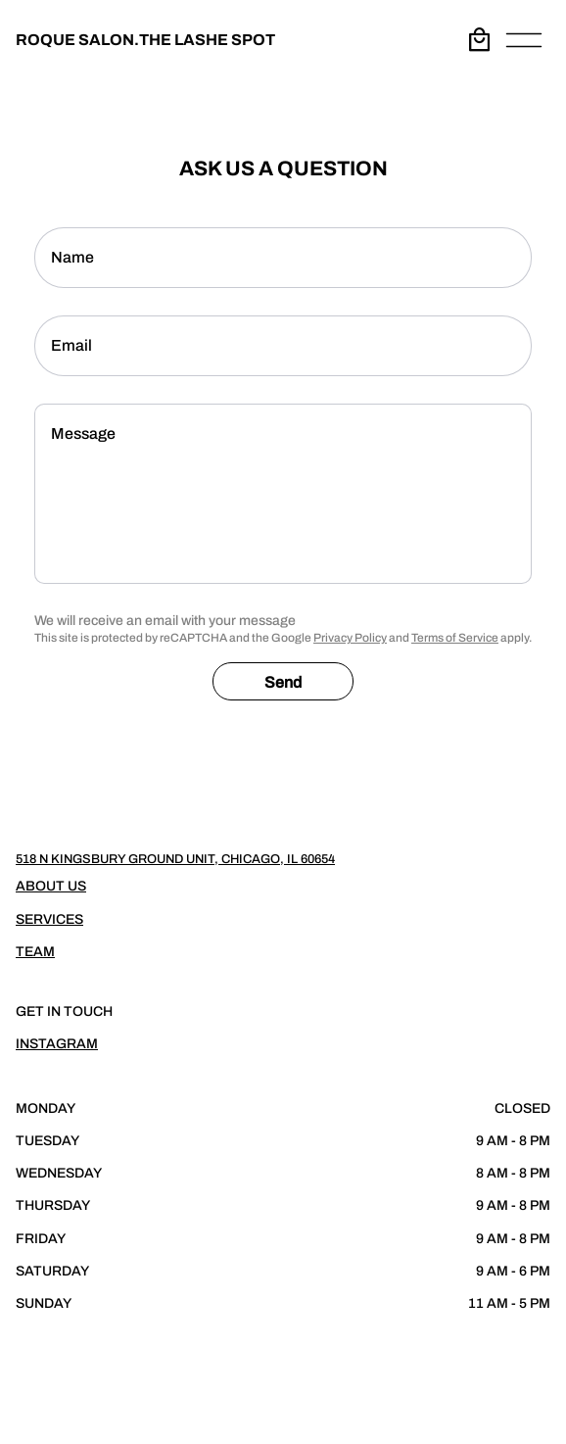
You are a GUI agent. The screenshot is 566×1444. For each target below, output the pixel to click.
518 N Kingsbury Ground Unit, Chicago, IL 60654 (175, 859)
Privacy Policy (350, 638)
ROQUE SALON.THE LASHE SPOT (145, 39)
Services (49, 919)
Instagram (57, 1043)
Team (35, 951)
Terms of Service (454, 638)
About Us (51, 886)
